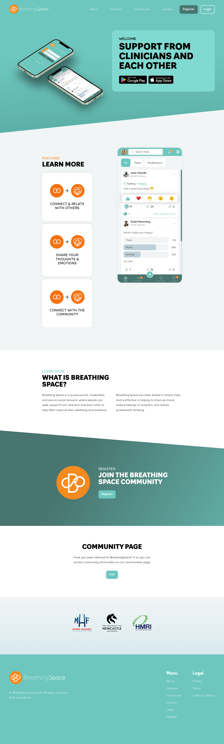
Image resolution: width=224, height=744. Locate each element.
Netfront (25, 698)
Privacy (197, 681)
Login (170, 710)
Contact (167, 9)
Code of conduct (204, 695)
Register (172, 717)
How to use (142, 9)
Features (116, 9)
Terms (197, 688)
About (94, 9)
